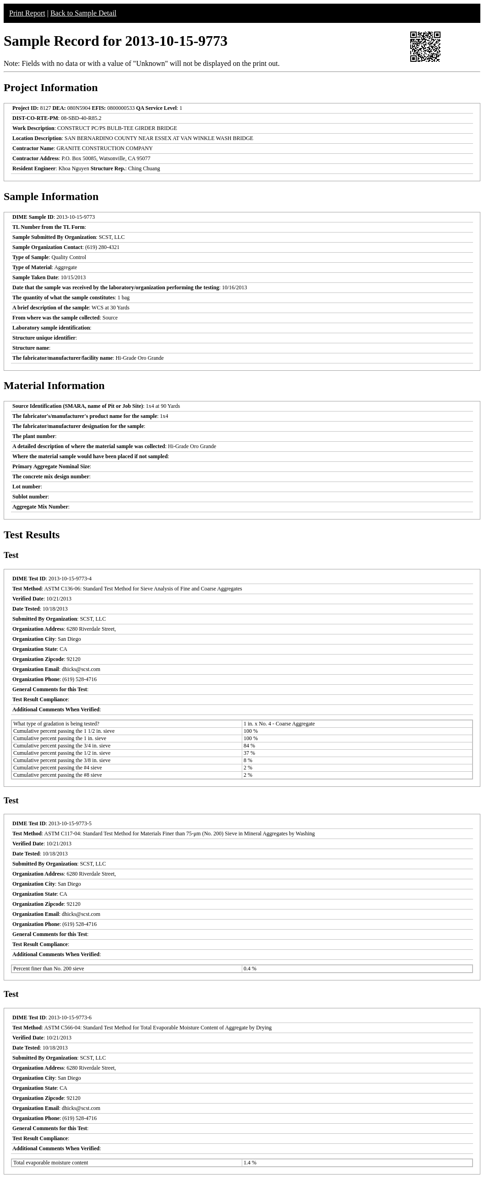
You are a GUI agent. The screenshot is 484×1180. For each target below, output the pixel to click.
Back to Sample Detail (83, 13)
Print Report (27, 13)
